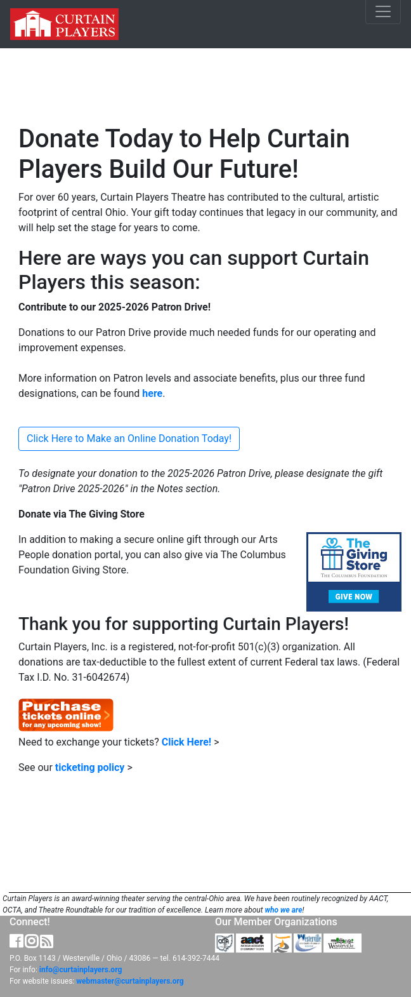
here (152, 393)
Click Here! (186, 742)
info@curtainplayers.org (80, 969)
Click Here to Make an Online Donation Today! (129, 438)
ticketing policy (90, 767)
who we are (283, 910)
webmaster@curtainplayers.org (129, 981)
